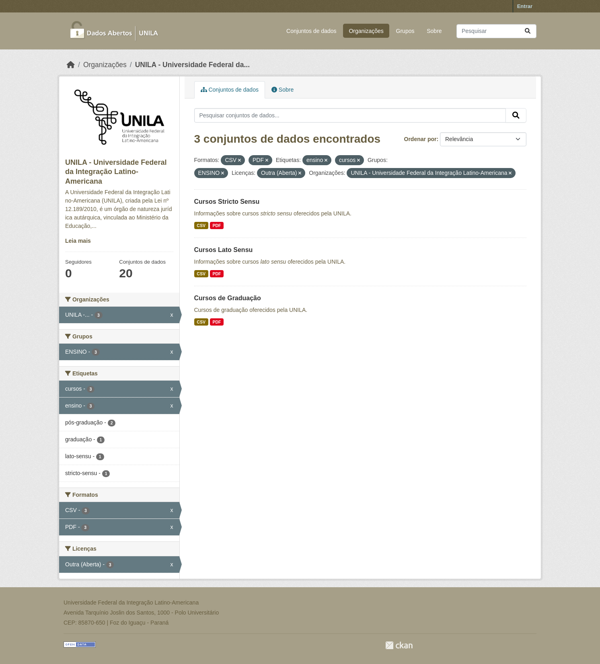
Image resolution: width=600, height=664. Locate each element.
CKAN (399, 645)
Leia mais (78, 241)
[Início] (71, 65)
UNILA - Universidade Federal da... (192, 65)
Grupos (405, 31)
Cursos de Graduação (227, 298)
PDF (216, 225)
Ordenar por (420, 139)
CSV (201, 225)
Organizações (366, 31)
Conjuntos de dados (311, 31)
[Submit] (528, 31)
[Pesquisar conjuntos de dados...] (496, 31)
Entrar (524, 6)
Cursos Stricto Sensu (227, 201)
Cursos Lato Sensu (223, 249)
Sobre (434, 31)
